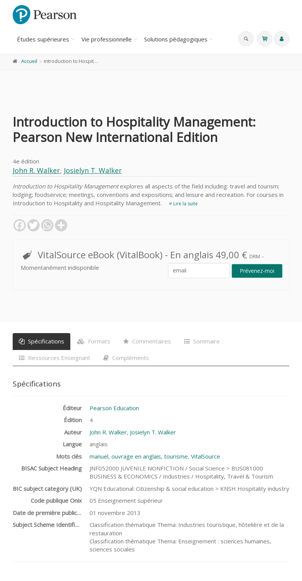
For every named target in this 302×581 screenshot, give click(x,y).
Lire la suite (183, 203)
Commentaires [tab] (147, 341)
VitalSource (205, 456)
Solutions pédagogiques (175, 39)
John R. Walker (36, 170)
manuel (99, 456)
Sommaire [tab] (202, 341)
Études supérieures (43, 39)
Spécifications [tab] (41, 341)
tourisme (176, 456)
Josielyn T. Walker (93, 170)
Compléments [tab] (126, 357)
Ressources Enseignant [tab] (54, 357)
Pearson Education (114, 408)
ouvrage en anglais (136, 456)
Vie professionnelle (106, 39)
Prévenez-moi (257, 270)
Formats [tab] (93, 341)
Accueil (29, 61)
